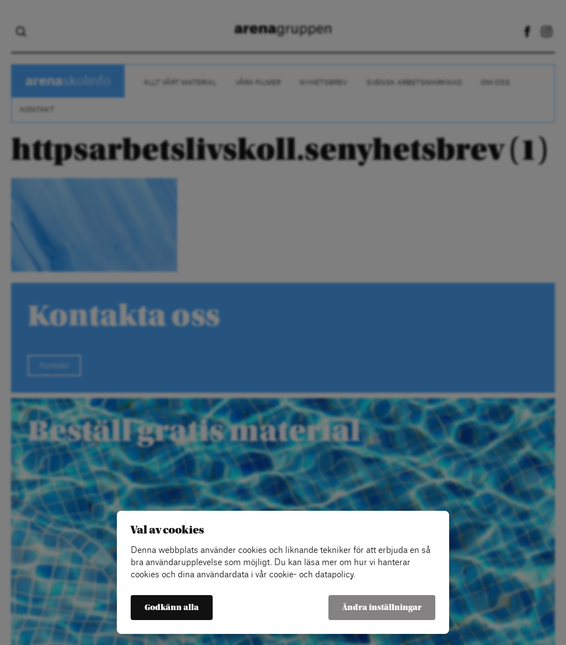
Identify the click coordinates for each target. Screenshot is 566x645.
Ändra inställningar (381, 607)
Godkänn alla (172, 607)
